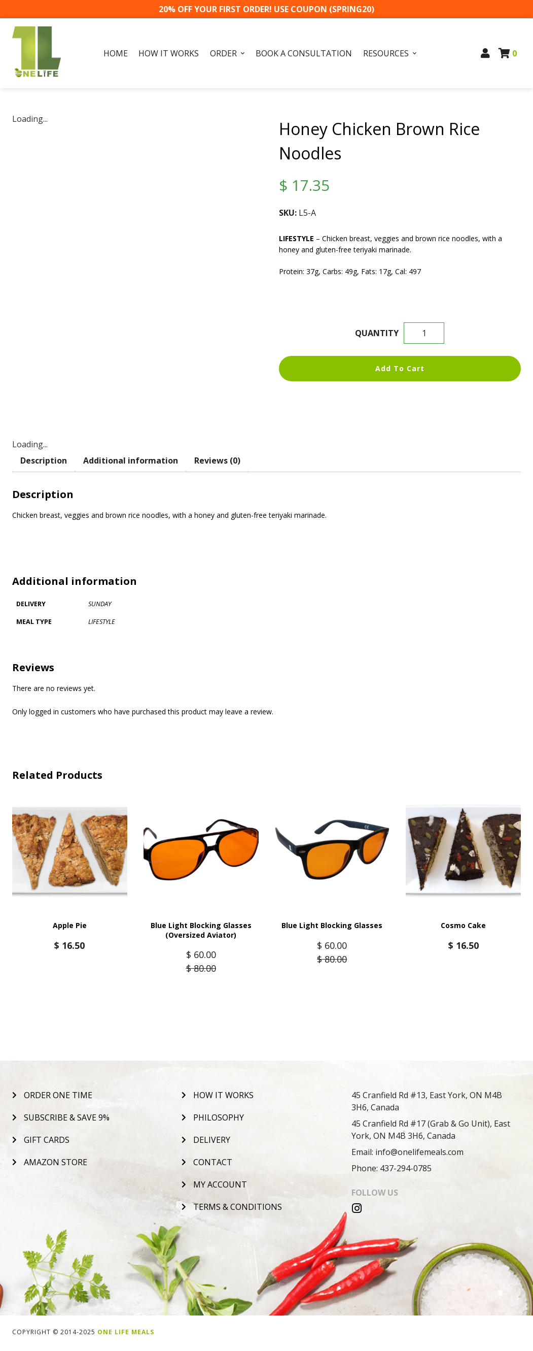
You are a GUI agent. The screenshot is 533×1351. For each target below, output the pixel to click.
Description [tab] (43, 460)
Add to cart (399, 368)
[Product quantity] (424, 333)
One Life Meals (125, 1334)
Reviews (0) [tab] (217, 460)
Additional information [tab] (130, 460)
